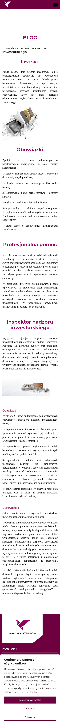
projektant (52, 345)
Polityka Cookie (29, 692)
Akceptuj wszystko (30, 700)
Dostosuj (30, 708)
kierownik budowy (29, 345)
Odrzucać (30, 717)
